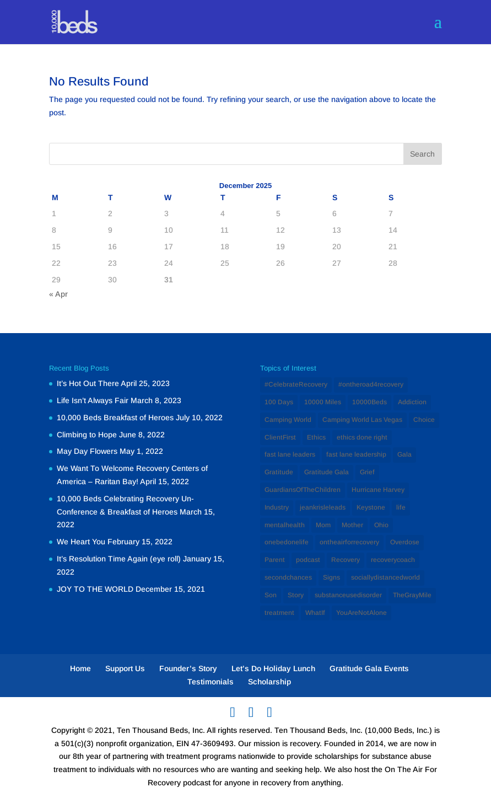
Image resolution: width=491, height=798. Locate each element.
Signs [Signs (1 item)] (331, 577)
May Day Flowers (87, 451)
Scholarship (269, 681)
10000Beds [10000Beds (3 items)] (369, 402)
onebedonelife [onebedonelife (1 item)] (287, 542)
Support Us (125, 668)
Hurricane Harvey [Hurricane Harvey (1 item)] (378, 490)
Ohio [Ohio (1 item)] (381, 525)
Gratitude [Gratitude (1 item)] (279, 472)
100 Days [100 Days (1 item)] (279, 402)
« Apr (58, 294)
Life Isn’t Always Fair (92, 400)
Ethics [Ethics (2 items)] (316, 437)
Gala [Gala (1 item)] (404, 454)
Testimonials (210, 681)
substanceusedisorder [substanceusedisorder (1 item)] (348, 595)
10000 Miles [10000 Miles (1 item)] (322, 402)
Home (80, 668)
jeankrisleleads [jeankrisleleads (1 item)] (323, 507)
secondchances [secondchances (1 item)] (288, 577)
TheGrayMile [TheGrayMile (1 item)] (412, 595)
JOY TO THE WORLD (95, 589)
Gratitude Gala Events (369, 668)
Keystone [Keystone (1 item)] (371, 507)
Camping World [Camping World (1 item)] (288, 420)
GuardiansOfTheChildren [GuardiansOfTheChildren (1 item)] (303, 490)
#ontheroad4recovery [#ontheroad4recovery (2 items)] (370, 384)
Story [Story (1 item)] (296, 595)
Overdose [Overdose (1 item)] (404, 542)
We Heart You (81, 541)
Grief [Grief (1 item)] (367, 472)
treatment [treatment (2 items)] (279, 613)
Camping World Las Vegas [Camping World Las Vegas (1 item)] (362, 420)
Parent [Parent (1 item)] (275, 560)
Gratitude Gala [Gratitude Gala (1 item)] (326, 472)
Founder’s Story (188, 668)
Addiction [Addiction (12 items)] (412, 402)
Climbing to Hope (87, 434)
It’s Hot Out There (88, 383)
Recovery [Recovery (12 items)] (345, 560)
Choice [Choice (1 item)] (424, 420)
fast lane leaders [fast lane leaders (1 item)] (290, 454)
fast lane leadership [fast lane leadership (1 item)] (356, 454)
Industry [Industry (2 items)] (277, 507)
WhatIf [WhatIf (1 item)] (315, 613)
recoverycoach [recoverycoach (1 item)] (393, 560)
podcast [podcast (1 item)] (308, 560)
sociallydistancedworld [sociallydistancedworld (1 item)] (385, 577)
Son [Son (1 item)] (271, 595)
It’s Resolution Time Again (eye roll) (119, 558)
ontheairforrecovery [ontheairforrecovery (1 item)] (349, 542)
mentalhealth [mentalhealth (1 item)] (285, 525)
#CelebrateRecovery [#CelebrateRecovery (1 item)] (296, 384)
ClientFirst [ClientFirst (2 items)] (280, 437)
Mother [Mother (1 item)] (352, 525)
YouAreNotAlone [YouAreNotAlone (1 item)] (361, 613)
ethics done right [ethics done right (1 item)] (362, 437)
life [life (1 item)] (401, 507)
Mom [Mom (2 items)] (323, 525)
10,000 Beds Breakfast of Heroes (115, 417)
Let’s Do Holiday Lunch (273, 668)
